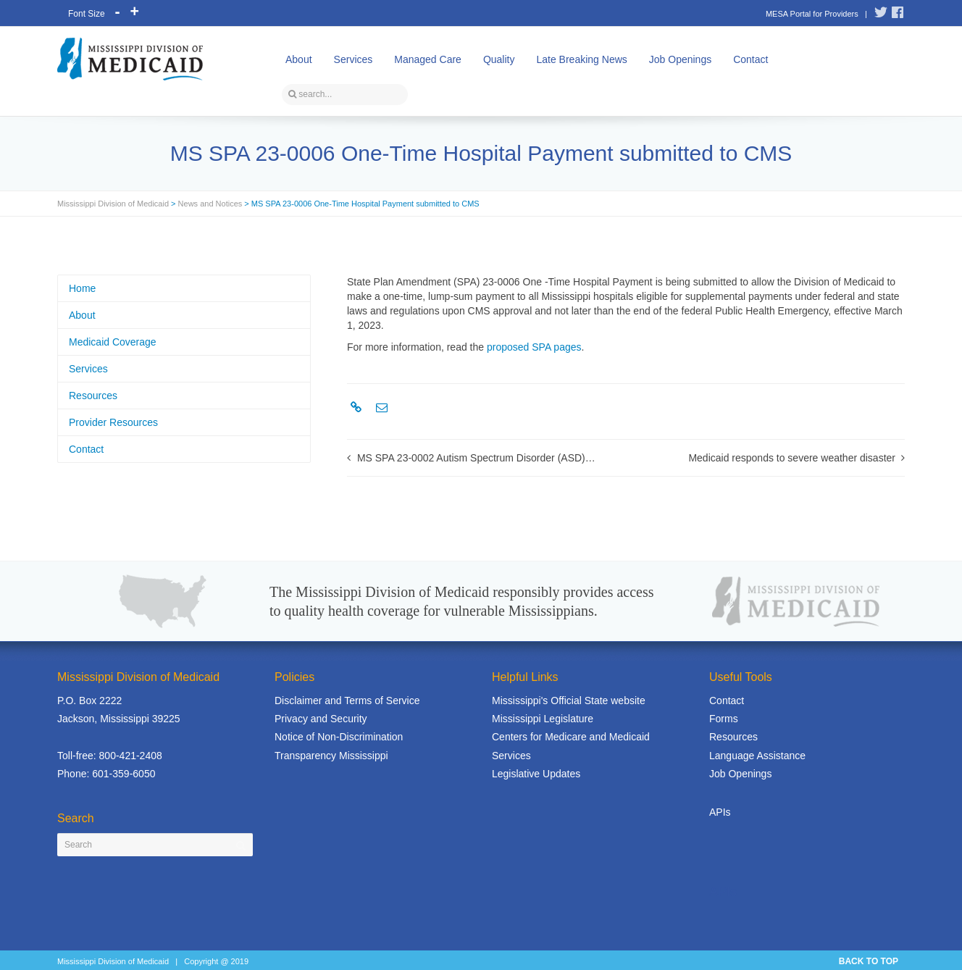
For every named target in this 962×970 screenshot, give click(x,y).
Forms (723, 718)
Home (82, 288)
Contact (750, 59)
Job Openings (680, 59)
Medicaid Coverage (112, 342)
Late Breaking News (581, 59)
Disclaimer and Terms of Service (347, 700)
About (298, 59)
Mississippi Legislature (542, 718)
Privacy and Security (321, 718)
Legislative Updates (536, 773)
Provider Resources (113, 422)
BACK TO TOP (868, 961)
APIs (720, 812)
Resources (93, 395)
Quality (499, 59)
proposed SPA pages (534, 347)
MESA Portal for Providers (812, 13)
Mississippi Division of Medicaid (113, 203)
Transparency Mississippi (331, 755)
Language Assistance (757, 755)
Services (353, 59)
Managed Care (427, 59)
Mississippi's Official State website (568, 700)
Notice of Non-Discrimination (339, 737)
